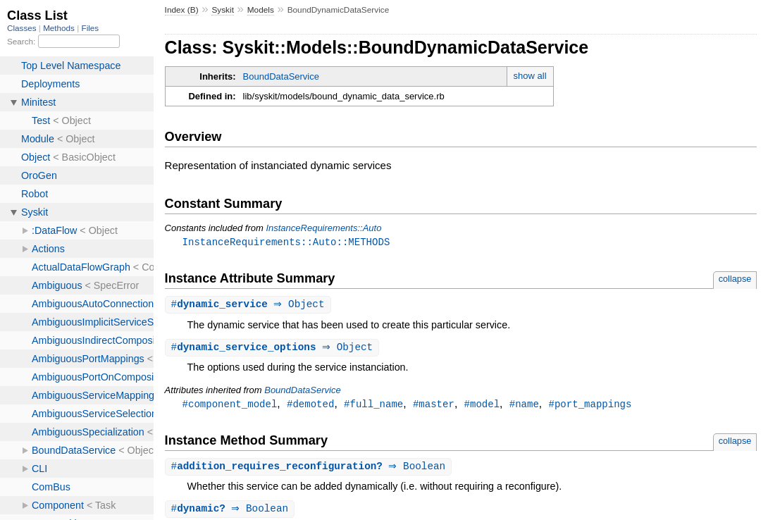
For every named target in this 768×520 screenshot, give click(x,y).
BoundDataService (281, 76)
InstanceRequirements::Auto (323, 228)
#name (524, 406)
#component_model (230, 406)
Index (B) (182, 10)
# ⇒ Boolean (310, 469)
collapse (735, 279)
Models (260, 10)
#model (482, 406)
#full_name (373, 406)
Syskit (222, 10)
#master (433, 406)
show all (530, 75)
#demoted (310, 406)
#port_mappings (589, 406)
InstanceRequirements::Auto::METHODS (286, 242)
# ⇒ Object (249, 305)
